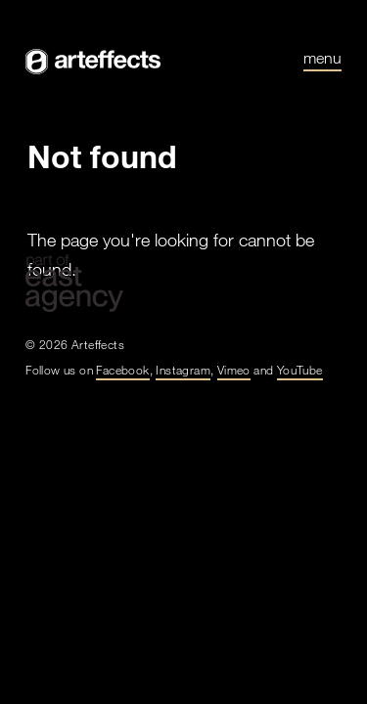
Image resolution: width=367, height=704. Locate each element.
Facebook (122, 369)
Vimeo (234, 369)
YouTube (300, 369)
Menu (322, 58)
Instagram (183, 369)
